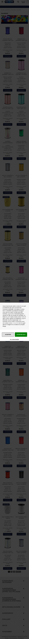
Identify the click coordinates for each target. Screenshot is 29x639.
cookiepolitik (15, 323)
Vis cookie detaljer (14, 339)
